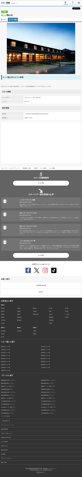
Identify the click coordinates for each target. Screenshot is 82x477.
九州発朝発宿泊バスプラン (7, 413)
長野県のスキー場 (45, 355)
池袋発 (2, 314)
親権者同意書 (4, 429)
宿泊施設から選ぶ (27, 168)
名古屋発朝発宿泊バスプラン (8, 404)
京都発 (2, 333)
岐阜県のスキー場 (45, 358)
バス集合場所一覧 (5, 420)
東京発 (2, 311)
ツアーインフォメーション (7, 425)
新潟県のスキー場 (5, 358)
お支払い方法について (6, 433)
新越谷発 (19, 317)
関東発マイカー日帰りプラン (48, 386)
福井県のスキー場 (5, 361)
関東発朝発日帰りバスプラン (8, 380)
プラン (4, 19)
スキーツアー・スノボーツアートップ (10, 168)
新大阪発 (3, 331)
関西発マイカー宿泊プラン (7, 398)
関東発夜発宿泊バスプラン (47, 383)
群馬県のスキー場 (45, 352)
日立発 (66, 311)
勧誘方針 (41, 291)
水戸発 (66, 308)
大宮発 (18, 308)
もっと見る (41, 183)
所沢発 (18, 314)
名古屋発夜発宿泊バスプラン (48, 404)
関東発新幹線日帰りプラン (47, 389)
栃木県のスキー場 (5, 352)
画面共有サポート (41, 472)
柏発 (50, 311)
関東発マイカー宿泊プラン (7, 386)
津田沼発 (51, 320)
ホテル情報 (13, 19)
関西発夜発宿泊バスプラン (7, 395)
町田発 (2, 317)
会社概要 (3, 454)
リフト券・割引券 (5, 416)
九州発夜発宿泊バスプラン (47, 413)
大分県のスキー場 (45, 367)
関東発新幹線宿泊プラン (7, 389)
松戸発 (50, 308)
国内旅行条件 (4, 450)
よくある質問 (4, 441)
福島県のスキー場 (45, 349)
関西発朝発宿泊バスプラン (47, 395)
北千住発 (3, 320)
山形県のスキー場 (5, 349)
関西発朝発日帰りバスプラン (8, 392)
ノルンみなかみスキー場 (27, 241)
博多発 (34, 333)
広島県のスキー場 (5, 367)
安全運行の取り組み (6, 437)
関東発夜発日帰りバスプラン (48, 380)
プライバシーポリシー (6, 458)
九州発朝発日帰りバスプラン (8, 410)
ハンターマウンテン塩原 (27, 200)
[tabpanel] (41, 48)
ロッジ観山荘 (43, 168)
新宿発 (2, 308)
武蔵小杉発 (36, 314)
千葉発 (50, 323)
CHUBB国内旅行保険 (41, 285)
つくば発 (67, 314)
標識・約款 (4, 462)
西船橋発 (51, 317)
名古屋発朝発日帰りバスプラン (8, 401)
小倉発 (34, 331)
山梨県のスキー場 (5, 355)
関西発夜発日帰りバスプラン (48, 392)
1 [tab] (41, 71)
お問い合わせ (4, 445)
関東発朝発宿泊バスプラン (7, 383)
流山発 (50, 314)
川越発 (18, 311)
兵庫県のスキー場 (5, 364)
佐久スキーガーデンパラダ (28, 213)
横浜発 (34, 308)
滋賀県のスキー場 (45, 361)
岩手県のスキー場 (45, 346)
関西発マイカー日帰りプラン (48, 398)
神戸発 (2, 336)
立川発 (2, 323)
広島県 (35, 168)
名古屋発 (19, 331)
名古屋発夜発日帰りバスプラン (48, 401)
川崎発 (34, 311)
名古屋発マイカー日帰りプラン (48, 407)
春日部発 (19, 320)
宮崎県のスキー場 (5, 370)
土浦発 (66, 317)
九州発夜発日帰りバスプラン (48, 410)
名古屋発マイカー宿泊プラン (8, 407)
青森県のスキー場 (5, 346)
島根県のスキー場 (45, 364)
